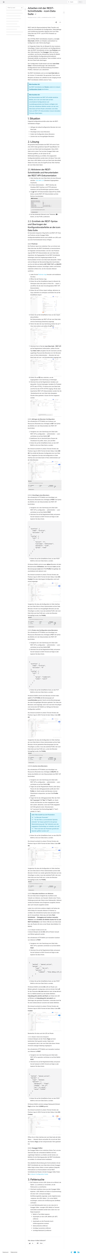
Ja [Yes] (31, 1243)
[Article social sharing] (56, 22)
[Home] (3, 2)
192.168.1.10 (40, 180)
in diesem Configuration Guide (39, 1174)
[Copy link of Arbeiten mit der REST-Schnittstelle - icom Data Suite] (35, 14)
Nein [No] (39, 1243)
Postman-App (42, 274)
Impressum (5, 1252)
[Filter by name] (15, 7)
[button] (75, 2)
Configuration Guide (35, 89)
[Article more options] (60, 22)
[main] (44, 626)
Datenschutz (14, 1252)
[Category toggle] (25, 9)
